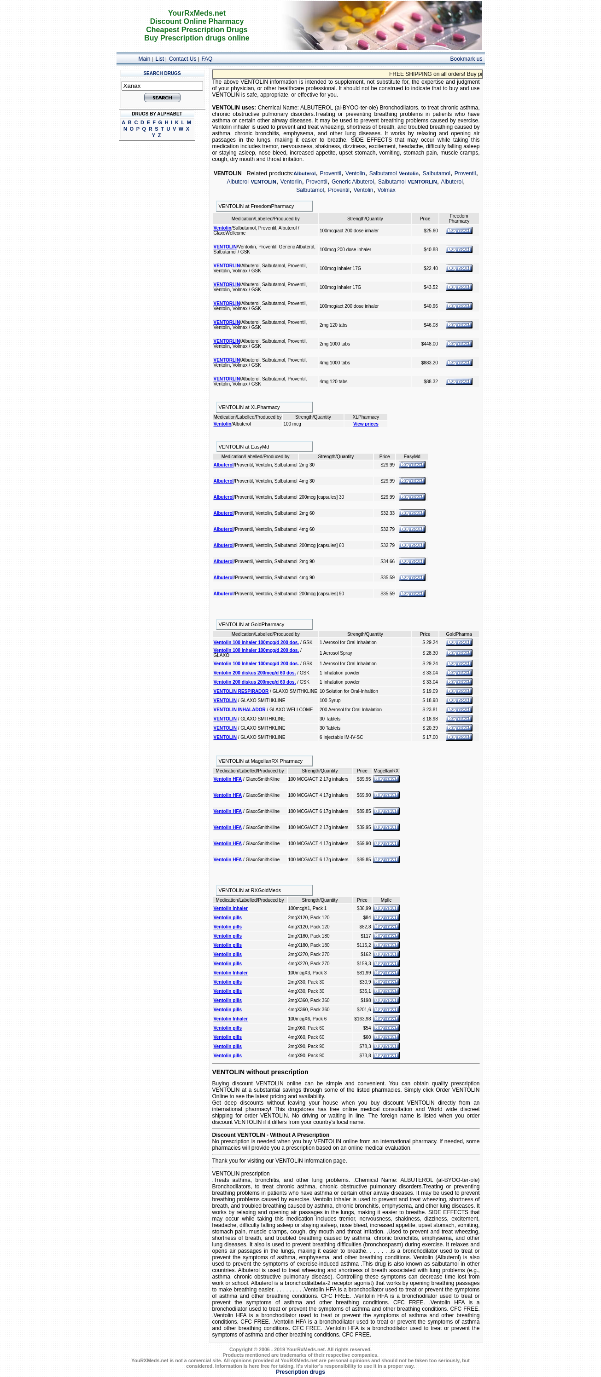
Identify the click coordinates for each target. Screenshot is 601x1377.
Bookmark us (466, 59)
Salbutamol (383, 173)
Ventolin (355, 173)
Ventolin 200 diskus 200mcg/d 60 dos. (255, 672)
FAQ (206, 59)
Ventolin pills (228, 917)
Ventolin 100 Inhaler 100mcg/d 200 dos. (256, 642)
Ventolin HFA (228, 779)
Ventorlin (291, 182)
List (159, 59)
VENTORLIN (422, 181)
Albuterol (304, 173)
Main (145, 59)
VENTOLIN (263, 181)
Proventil (330, 173)
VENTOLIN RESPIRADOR (241, 691)
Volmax (386, 190)
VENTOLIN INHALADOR (240, 709)
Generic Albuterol (353, 182)
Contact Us (182, 59)
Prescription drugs (300, 1372)
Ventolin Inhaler (231, 908)
